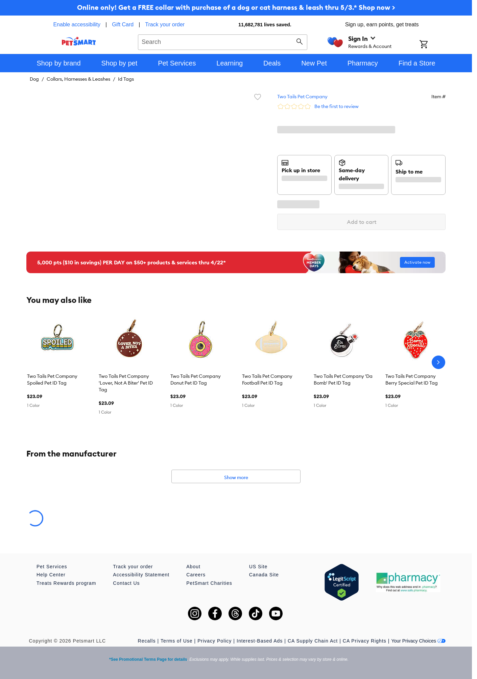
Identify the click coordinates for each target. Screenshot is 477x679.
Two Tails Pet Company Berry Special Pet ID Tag (411, 379)
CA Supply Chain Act (313, 641)
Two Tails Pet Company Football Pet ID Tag (267, 379)
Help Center (51, 574)
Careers (196, 574)
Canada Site (264, 574)
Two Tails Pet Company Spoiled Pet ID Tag (52, 379)
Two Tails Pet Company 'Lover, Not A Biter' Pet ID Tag (126, 383)
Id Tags (126, 79)
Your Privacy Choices (418, 641)
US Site (258, 566)
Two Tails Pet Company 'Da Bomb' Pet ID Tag (343, 379)
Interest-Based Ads (260, 641)
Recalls (147, 641)
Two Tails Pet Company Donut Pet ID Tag (195, 379)
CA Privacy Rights (364, 641)
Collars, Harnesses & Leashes (78, 79)
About (193, 566)
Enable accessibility (76, 24)
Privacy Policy (214, 641)
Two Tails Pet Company (302, 97)
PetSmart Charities (209, 583)
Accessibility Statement (141, 574)
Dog (34, 79)
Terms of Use (176, 641)
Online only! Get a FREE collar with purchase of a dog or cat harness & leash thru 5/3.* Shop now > (236, 7)
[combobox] (222, 41)
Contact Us (126, 583)
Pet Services (52, 566)
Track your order (165, 24)
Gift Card (123, 24)
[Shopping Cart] (433, 45)
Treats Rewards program (66, 583)
